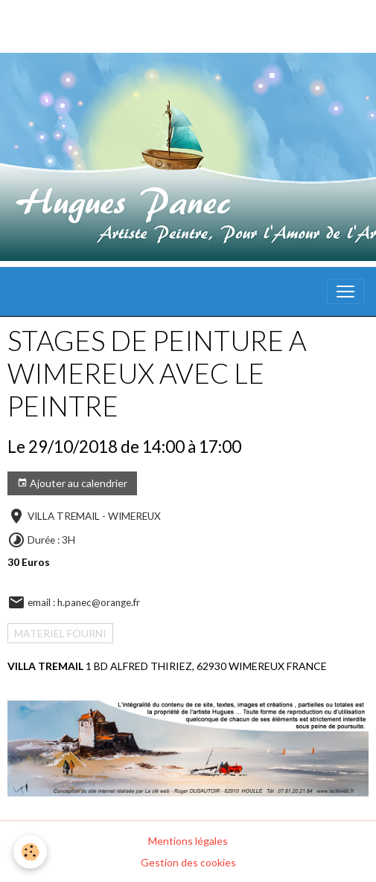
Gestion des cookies (188, 862)
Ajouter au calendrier (72, 483)
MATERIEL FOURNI (60, 633)
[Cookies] (30, 852)
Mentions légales (188, 840)
